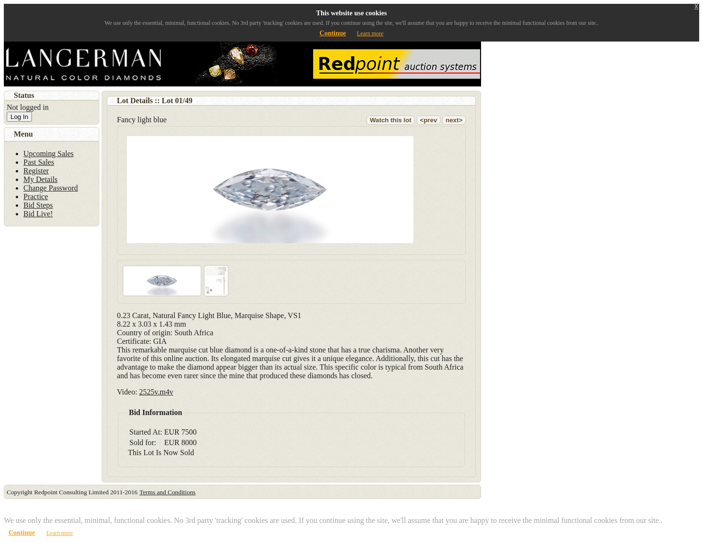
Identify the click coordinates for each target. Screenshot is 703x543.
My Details (40, 179)
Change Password (50, 188)
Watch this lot (390, 120)
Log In (19, 116)
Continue (333, 33)
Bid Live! (38, 214)
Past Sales (38, 162)
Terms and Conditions (167, 492)
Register (36, 171)
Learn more (370, 33)
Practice (35, 196)
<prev (428, 120)
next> (454, 120)
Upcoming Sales (48, 153)
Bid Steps (38, 205)
